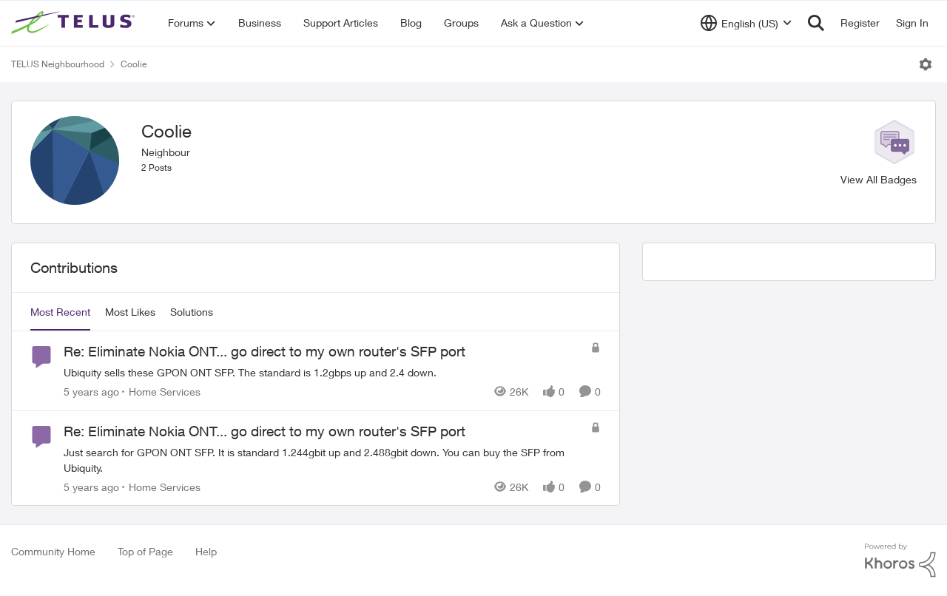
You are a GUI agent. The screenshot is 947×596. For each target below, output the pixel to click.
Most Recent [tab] (60, 311)
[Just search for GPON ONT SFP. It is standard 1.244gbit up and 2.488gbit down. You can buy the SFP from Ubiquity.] (323, 459)
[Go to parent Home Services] (161, 391)
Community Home (53, 551)
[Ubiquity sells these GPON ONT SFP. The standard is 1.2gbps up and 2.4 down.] (323, 372)
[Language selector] (746, 23)
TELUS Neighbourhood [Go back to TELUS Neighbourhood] (57, 64)
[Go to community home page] (74, 23)
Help (206, 551)
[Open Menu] (925, 64)
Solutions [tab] (191, 311)
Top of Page (145, 551)
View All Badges (878, 179)
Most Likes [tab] (130, 311)
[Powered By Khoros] (900, 560)
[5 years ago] (91, 391)
